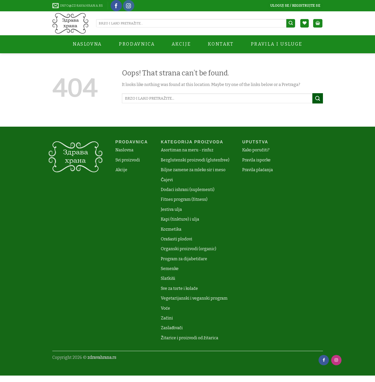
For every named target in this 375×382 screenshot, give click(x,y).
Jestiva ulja (171, 209)
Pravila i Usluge (276, 44)
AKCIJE (181, 44)
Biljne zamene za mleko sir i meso (193, 169)
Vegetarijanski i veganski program (194, 298)
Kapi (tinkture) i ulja (180, 219)
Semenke (170, 268)
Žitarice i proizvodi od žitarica (189, 337)
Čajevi (167, 179)
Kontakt (221, 44)
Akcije (121, 169)
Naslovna (87, 44)
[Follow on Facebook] (116, 5)
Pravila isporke (256, 160)
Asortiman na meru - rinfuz (187, 149)
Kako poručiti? (256, 149)
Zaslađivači (172, 327)
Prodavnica (137, 44)
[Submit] (290, 23)
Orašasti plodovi (176, 239)
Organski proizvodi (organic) (188, 248)
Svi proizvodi (127, 160)
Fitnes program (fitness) (184, 199)
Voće (165, 308)
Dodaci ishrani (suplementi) (187, 189)
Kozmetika (171, 229)
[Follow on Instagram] (128, 5)
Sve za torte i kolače (179, 288)
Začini (167, 318)
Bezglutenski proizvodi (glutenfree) (195, 160)
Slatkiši (168, 278)
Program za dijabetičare (184, 258)
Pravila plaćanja (257, 169)
